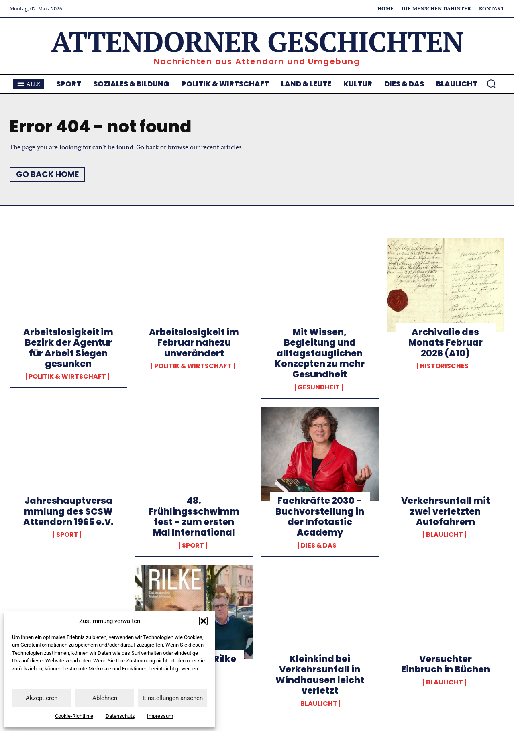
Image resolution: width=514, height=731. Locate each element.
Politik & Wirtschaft (67, 376)
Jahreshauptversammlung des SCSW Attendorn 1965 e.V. (68, 511)
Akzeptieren (41, 698)
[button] (203, 621)
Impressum (160, 716)
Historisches (444, 366)
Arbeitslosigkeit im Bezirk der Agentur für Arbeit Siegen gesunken (68, 348)
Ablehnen (104, 698)
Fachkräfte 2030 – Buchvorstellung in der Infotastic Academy (319, 517)
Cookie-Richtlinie (74, 716)
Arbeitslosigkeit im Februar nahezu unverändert (194, 343)
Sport (67, 534)
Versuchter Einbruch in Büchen (445, 664)
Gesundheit (319, 387)
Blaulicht (444, 534)
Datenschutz (120, 716)
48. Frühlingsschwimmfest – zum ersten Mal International (194, 517)
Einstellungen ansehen (173, 698)
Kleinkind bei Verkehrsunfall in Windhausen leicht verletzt (319, 675)
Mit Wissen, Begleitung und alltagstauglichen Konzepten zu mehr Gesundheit (320, 353)
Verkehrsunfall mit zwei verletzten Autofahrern (445, 511)
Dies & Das (319, 545)
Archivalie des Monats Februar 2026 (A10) (445, 343)
